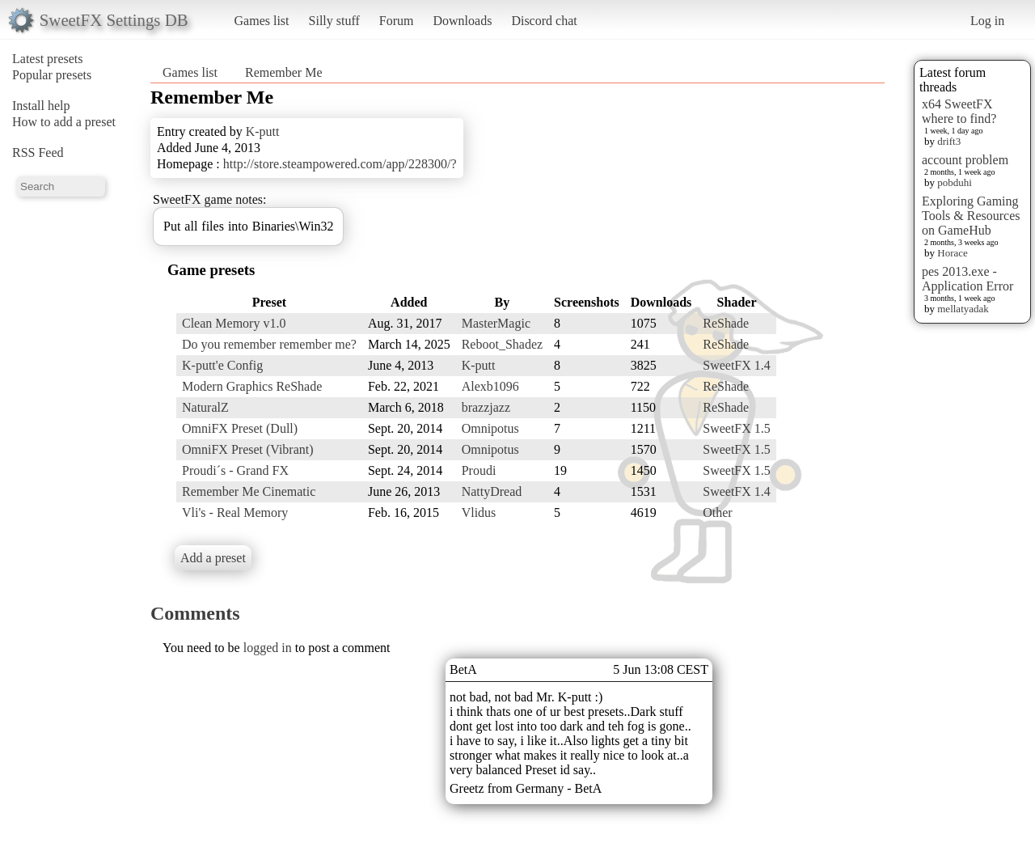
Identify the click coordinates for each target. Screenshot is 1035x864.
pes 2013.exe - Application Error (967, 279)
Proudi (479, 470)
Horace (952, 253)
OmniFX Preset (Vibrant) (248, 449)
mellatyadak (963, 309)
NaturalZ (205, 407)
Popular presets (51, 75)
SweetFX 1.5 (737, 428)
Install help (41, 105)
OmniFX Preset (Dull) (240, 428)
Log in (987, 21)
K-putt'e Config (222, 365)
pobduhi (954, 182)
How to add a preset (64, 122)
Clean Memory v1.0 (233, 323)
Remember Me (284, 72)
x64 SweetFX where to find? (959, 111)
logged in (267, 647)
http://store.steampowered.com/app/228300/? (340, 164)
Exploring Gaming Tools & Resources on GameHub (971, 215)
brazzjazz (486, 407)
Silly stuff (334, 21)
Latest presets (47, 59)
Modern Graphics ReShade (252, 386)
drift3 (949, 141)
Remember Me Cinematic (248, 491)
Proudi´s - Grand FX (235, 470)
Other (717, 512)
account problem (965, 160)
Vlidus (479, 512)
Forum (396, 21)
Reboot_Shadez (502, 344)
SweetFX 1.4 (737, 365)
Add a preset (213, 558)
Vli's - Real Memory (235, 512)
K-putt (263, 131)
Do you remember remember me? (269, 344)
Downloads (462, 21)
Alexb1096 (490, 386)
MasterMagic (496, 323)
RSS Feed (38, 152)
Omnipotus (490, 428)
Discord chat (544, 21)
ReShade (726, 323)
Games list (261, 21)
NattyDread (492, 491)
